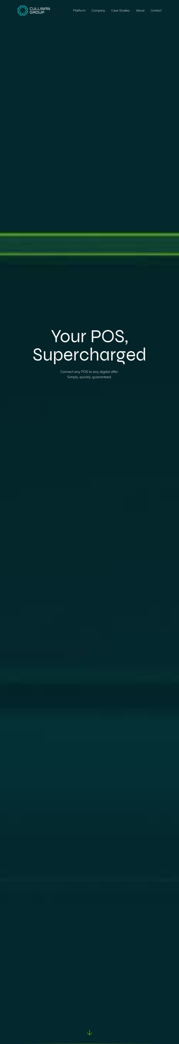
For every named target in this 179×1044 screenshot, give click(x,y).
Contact (156, 10)
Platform (79, 10)
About (140, 10)
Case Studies (120, 10)
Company (98, 10)
